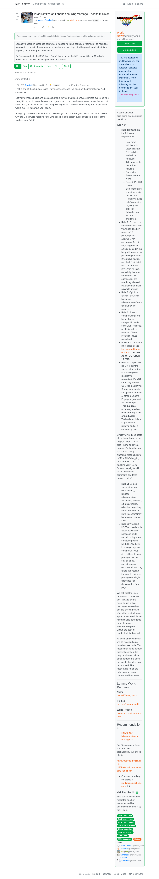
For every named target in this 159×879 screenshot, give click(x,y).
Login (130, 4)
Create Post (54, 4)
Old (56, 66)
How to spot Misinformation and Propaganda (130, 736)
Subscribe (129, 43)
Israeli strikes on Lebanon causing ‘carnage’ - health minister (71, 13)
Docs (116, 874)
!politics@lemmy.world (128, 704)
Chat (66, 66)
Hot (18, 66)
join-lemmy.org (136, 874)
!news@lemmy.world (127, 695)
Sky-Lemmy (22, 3)
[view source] (53, 27)
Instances (106, 874)
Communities (39, 4)
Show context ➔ (22, 79)
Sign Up (139, 4)
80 (36, 27)
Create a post (129, 50)
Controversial (36, 66)
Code (123, 874)
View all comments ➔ (25, 72)
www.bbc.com (40, 17)
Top (25, 66)
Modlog (137, 839)
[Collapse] (17, 85)
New (49, 66)
